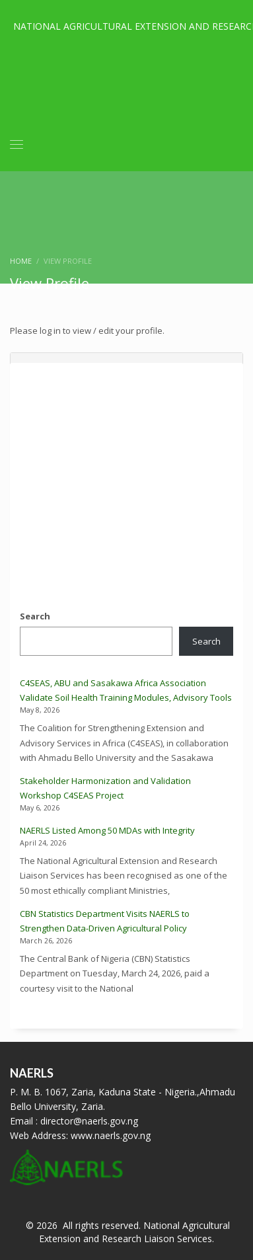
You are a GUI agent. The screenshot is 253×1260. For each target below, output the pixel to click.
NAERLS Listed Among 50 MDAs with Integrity (107, 830)
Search (35, 616)
